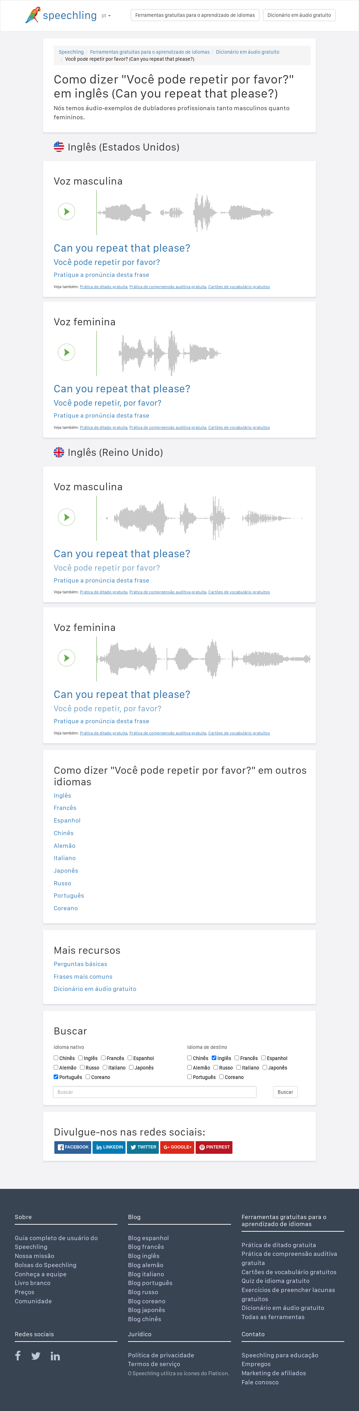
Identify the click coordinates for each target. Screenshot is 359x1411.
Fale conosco (260, 1382)
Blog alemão (145, 1265)
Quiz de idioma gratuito (276, 1280)
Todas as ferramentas (273, 1316)
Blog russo (143, 1292)
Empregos (256, 1363)
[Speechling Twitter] (40, 1357)
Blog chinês (144, 1319)
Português (69, 895)
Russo (62, 883)
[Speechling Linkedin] (60, 1357)
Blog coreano (146, 1301)
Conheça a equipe (41, 1274)
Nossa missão (34, 1255)
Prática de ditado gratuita (279, 1245)
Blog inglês (144, 1255)
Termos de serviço (154, 1363)
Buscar (285, 1092)
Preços (24, 1292)
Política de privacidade (161, 1355)
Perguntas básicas (80, 963)
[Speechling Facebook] (22, 1357)
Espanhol (67, 820)
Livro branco (32, 1282)
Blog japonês (146, 1309)
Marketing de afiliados (274, 1373)
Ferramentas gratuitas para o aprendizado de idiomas (195, 15)
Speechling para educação (280, 1355)
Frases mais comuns (83, 976)
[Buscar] (155, 1092)
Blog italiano (146, 1274)
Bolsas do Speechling (45, 1265)
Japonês (66, 870)
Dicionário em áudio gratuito (299, 15)
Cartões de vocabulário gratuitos (289, 1272)
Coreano (66, 908)
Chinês (64, 833)
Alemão (64, 845)
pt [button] (106, 15)
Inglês (62, 795)
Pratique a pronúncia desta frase (101, 274)
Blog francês (146, 1246)
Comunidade (33, 1301)
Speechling (71, 52)
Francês (65, 807)
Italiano (65, 857)
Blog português (150, 1282)
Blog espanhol (148, 1238)
